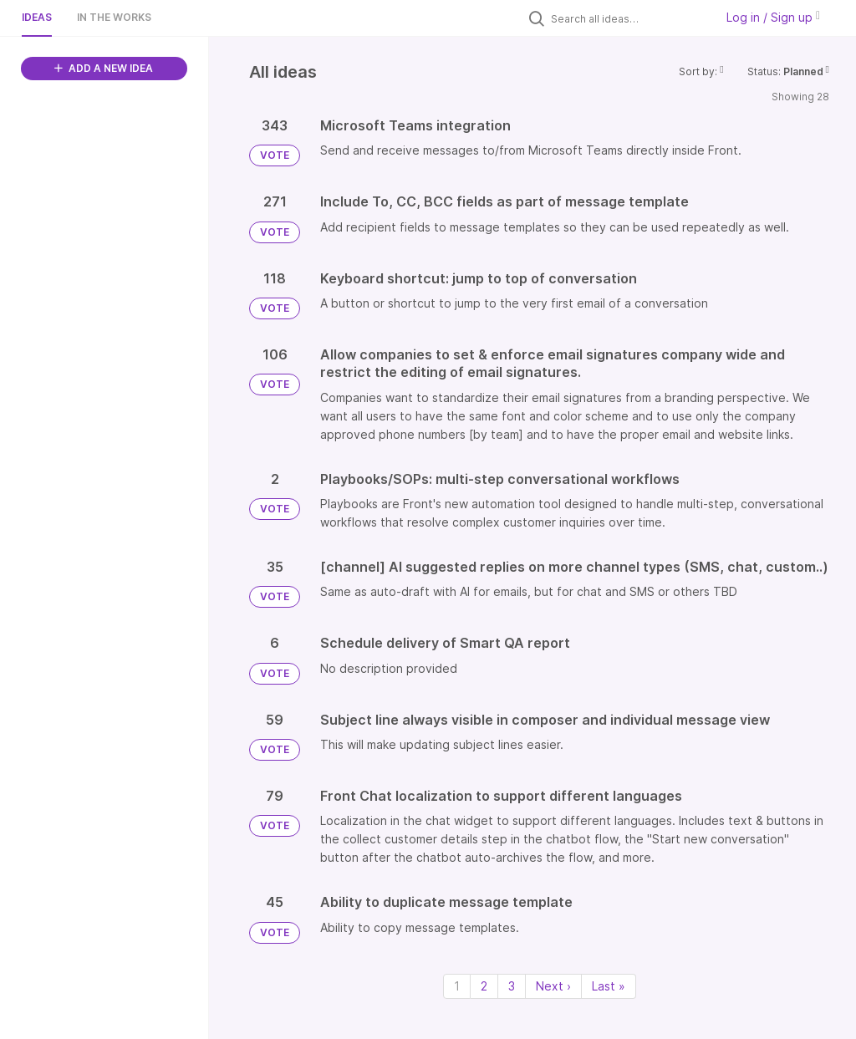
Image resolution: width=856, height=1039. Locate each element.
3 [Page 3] (511, 986)
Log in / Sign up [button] (773, 17)
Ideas (37, 17)
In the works (114, 17)
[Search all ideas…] (628, 18)
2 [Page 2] (484, 986)
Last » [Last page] (608, 986)
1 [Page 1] (457, 986)
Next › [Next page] (553, 986)
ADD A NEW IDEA (103, 68)
